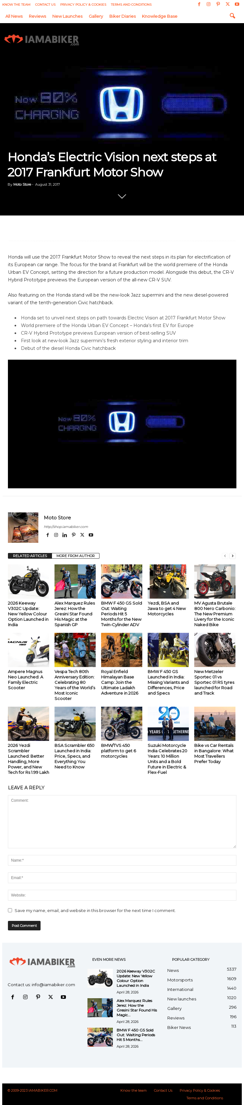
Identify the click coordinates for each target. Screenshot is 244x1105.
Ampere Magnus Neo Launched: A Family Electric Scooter (25, 679)
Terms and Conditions (131, 5)
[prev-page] (225, 556)
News (173, 970)
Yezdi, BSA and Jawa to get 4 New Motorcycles (167, 608)
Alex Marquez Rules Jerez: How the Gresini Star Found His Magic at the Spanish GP (75, 614)
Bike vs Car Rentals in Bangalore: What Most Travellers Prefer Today (214, 753)
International (180, 989)
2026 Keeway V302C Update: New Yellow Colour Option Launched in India (28, 614)
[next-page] (232, 556)
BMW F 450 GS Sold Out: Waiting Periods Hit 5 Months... (136, 1035)
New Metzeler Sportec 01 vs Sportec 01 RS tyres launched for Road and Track (214, 682)
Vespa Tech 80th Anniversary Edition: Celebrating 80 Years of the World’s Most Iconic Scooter (75, 685)
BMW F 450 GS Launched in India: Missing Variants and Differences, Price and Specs (168, 682)
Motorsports (180, 979)
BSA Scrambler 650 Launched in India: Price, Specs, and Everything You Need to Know (74, 756)
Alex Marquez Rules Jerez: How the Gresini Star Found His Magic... (137, 1007)
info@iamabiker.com (53, 984)
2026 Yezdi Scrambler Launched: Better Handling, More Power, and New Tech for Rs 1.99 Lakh (28, 759)
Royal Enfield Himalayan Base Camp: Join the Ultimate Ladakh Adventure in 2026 (119, 682)
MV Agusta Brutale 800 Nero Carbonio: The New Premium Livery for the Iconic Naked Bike (214, 614)
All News (13, 16)
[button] (232, 16)
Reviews (37, 16)
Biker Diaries (122, 16)
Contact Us (45, 5)
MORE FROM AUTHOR (75, 556)
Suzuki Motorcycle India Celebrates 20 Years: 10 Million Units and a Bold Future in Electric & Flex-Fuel (167, 759)
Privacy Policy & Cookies (83, 5)
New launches (67, 16)
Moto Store (22, 184)
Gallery (96, 16)
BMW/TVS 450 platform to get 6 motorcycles (118, 751)
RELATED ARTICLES (30, 556)
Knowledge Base (159, 16)
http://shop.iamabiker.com (66, 526)
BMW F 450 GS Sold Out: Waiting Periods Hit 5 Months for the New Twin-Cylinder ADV (121, 614)
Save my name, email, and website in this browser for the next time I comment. (95, 910)
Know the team (16, 5)
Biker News (179, 1027)
